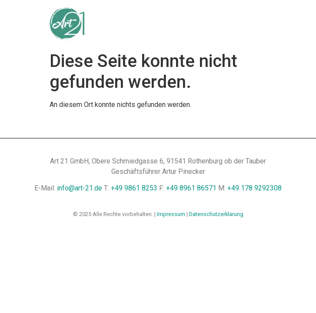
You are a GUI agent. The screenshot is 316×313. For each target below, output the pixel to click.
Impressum (171, 214)
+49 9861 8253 (134, 188)
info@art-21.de (79, 188)
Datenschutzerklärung (216, 214)
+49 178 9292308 (254, 188)
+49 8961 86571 (191, 188)
